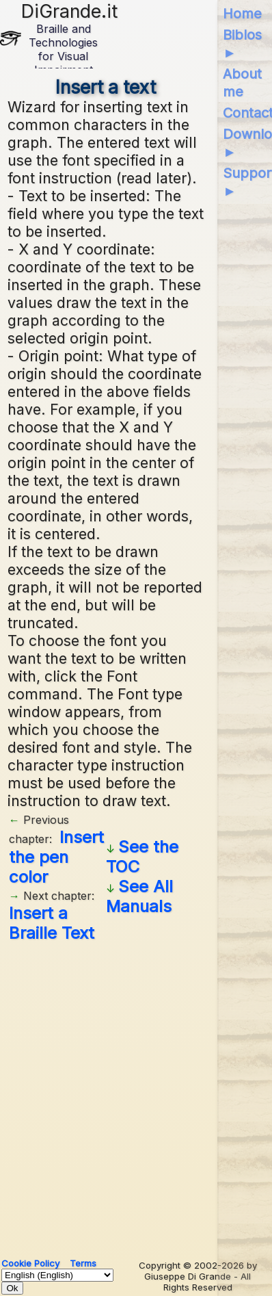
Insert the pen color (56, 857)
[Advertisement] (136, 1095)
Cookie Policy (30, 1263)
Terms (83, 1263)
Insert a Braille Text (51, 923)
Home (242, 13)
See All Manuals (139, 896)
